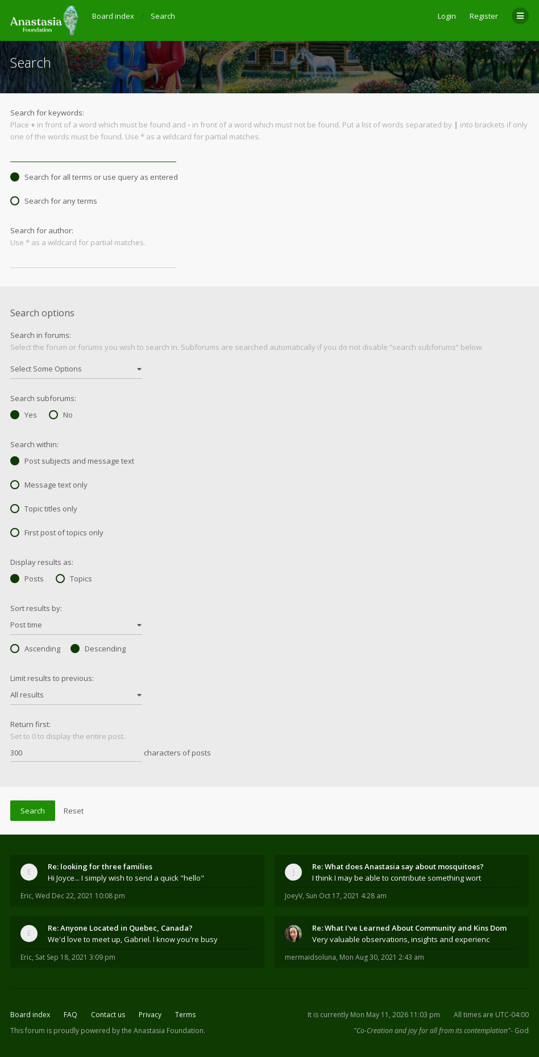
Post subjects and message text (72, 461)
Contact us (108, 1014)
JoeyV (293, 896)
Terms (185, 1014)
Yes (23, 415)
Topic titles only (43, 508)
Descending (98, 648)
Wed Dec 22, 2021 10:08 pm (80, 896)
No (61, 415)
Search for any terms (53, 201)
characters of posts (110, 753)
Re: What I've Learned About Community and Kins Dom (409, 928)
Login (447, 16)
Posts (27, 578)
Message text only (49, 485)
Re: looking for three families (100, 866)
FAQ (70, 1014)
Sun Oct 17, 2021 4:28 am (346, 896)
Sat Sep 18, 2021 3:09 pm (75, 957)
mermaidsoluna (310, 957)
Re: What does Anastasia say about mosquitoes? (398, 866)
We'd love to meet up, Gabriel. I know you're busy (133, 939)
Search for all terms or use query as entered (94, 177)
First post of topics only (56, 532)
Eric (26, 896)
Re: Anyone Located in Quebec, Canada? (120, 928)
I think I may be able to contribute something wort (396, 878)
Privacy (150, 1014)
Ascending (35, 648)
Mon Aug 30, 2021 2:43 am (381, 957)
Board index (30, 1014)
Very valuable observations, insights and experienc (401, 939)
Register (484, 16)
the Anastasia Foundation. (163, 1030)
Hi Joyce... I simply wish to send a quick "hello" (126, 878)
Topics (74, 578)
